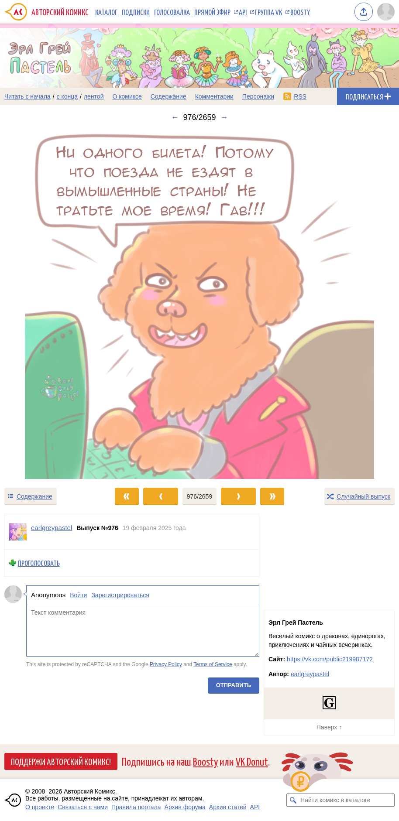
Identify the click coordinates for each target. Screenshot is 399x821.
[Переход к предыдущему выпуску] (50, 304)
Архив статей (228, 807)
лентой (94, 96)
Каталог (106, 12)
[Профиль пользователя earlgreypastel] (18, 531)
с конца (67, 96)
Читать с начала (27, 96)
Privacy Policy (166, 664)
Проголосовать (39, 563)
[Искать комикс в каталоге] (293, 800)
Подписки (136, 12)
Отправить (233, 685)
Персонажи (258, 96)
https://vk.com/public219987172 (330, 659)
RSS (300, 96)
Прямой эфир (212, 12)
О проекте (39, 807)
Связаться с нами (83, 807)
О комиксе (126, 96)
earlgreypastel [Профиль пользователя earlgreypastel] (51, 527)
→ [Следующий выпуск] (224, 117)
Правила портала (136, 807)
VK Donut (252, 761)
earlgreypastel (310, 673)
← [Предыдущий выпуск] (175, 117)
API (243, 12)
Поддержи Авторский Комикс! (61, 761)
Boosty (300, 12)
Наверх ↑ (329, 727)
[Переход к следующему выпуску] (199, 304)
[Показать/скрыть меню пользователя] (386, 12)
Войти (78, 595)
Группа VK (268, 12)
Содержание (168, 96)
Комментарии (214, 96)
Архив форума (185, 807)
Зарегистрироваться (120, 595)
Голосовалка (172, 12)
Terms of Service (212, 664)
